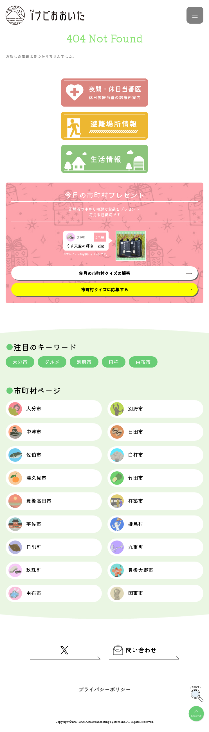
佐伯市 (24, 455)
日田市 (126, 432)
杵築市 (126, 501)
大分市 (20, 361)
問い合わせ (135, 650)
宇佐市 (24, 524)
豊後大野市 (131, 570)
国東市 (126, 593)
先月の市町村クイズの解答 (104, 273)
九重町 (126, 547)
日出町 (24, 547)
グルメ (52, 361)
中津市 (24, 432)
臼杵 (114, 361)
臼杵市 (126, 455)
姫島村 (126, 524)
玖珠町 (24, 570)
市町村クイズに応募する (104, 289)
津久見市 (27, 478)
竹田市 (126, 478)
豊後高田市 (29, 501)
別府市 (84, 361)
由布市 (143, 361)
